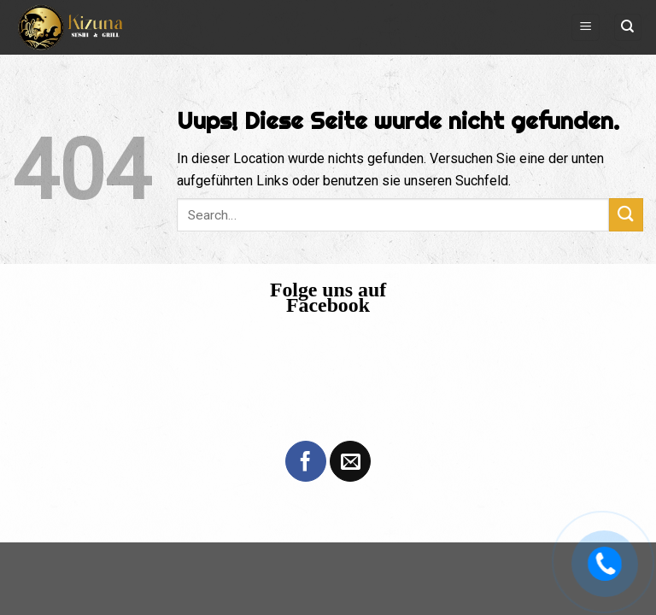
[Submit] (626, 214)
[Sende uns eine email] (350, 461)
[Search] (628, 28)
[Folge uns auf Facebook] (305, 461)
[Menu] (585, 28)
